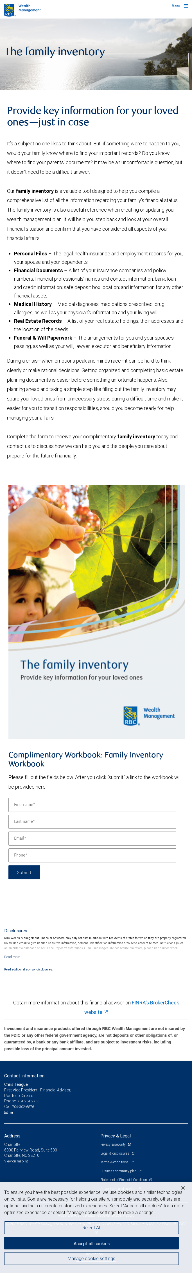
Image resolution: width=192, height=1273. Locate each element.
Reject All (91, 1227)
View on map (14, 1161)
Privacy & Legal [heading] (115, 1136)
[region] (96, 1227)
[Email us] (6, 1112)
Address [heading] (12, 1136)
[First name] (92, 805)
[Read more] (12, 957)
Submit (24, 872)
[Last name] (92, 822)
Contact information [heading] (24, 1076)
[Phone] (92, 855)
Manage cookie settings (91, 1258)
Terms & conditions (114, 1162)
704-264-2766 (28, 1101)
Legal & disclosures (115, 1153)
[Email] (92, 839)
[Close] (183, 1188)
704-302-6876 (23, 1106)
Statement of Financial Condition (124, 1179)
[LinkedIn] (12, 1112)
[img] (96, 54)
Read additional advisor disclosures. (28, 969)
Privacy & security (113, 1144)
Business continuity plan (118, 1171)
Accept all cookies (92, 1243)
